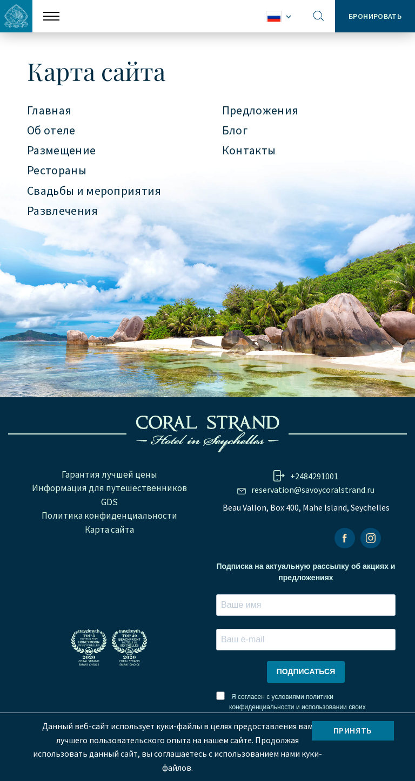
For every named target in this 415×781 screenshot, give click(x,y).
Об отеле (51, 131)
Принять (352, 730)
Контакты (249, 151)
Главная (49, 111)
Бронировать (375, 16)
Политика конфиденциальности (109, 515)
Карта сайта (109, 529)
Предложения (260, 111)
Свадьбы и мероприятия (94, 191)
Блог (234, 131)
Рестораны (56, 171)
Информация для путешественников (109, 488)
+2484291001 (314, 476)
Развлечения (62, 211)
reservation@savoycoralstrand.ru (312, 489)
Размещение (61, 151)
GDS (109, 502)
